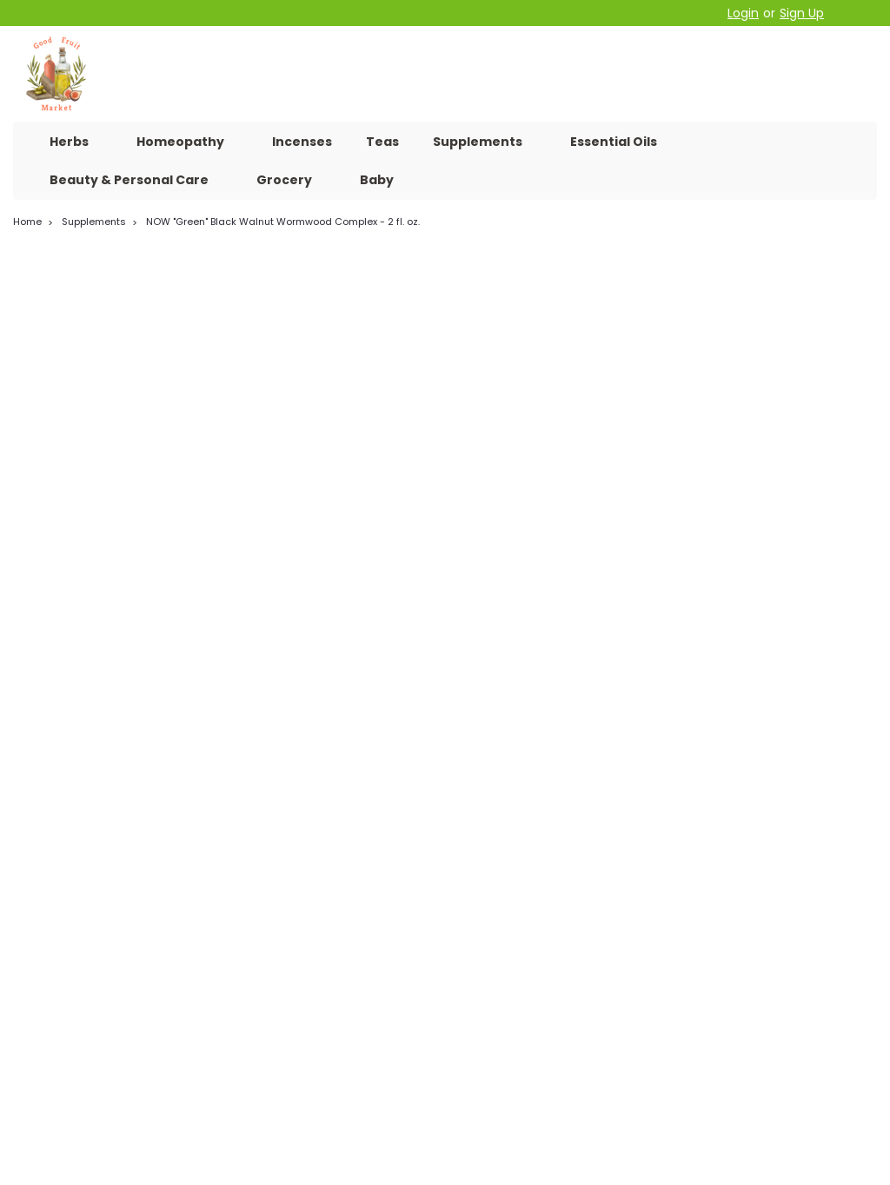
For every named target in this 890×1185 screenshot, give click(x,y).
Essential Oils (613, 141)
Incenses (302, 141)
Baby (377, 180)
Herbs (76, 141)
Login (743, 13)
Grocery (291, 180)
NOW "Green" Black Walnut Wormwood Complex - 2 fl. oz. (283, 221)
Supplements (484, 141)
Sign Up (802, 13)
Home (27, 221)
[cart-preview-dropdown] (855, 12)
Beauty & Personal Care (136, 180)
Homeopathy (187, 141)
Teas (382, 141)
